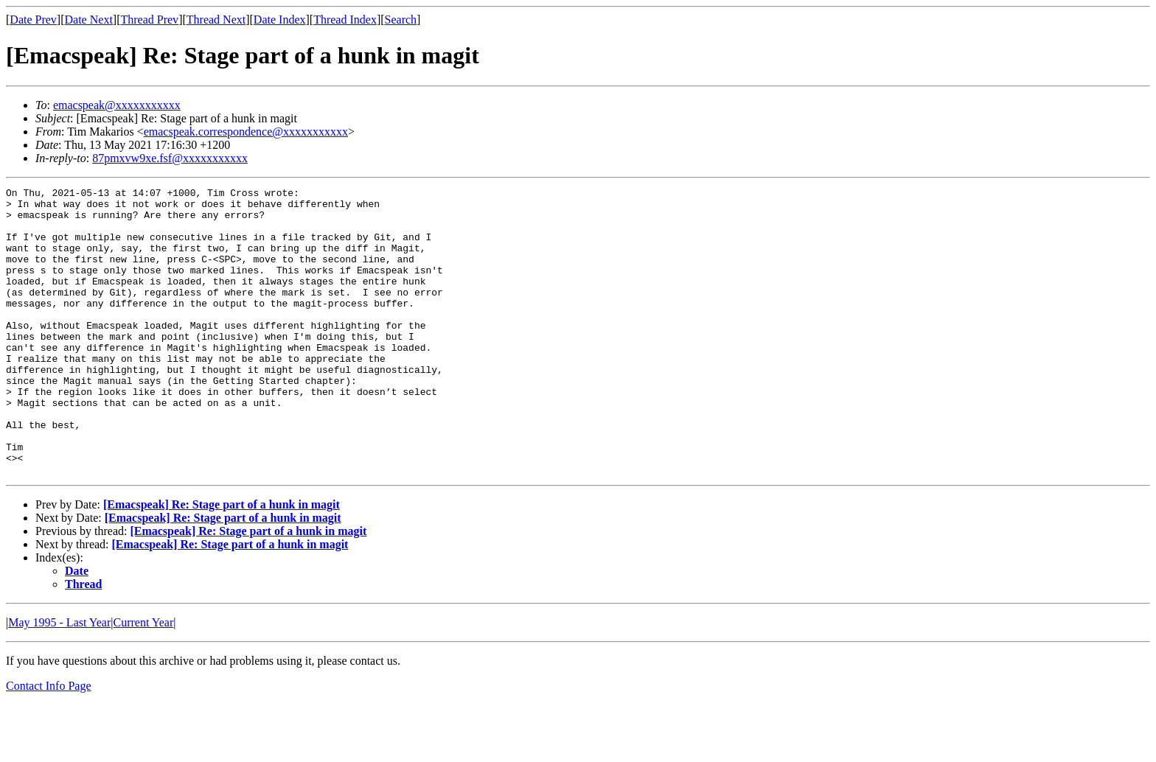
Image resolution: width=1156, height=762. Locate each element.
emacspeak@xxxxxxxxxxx (117, 105)
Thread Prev (149, 19)
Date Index (280, 19)
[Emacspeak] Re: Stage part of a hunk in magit (221, 562)
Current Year (144, 680)
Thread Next (216, 19)
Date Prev (33, 19)
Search (401, 19)
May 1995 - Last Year (59, 680)
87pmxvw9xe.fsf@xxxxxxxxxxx (170, 158)
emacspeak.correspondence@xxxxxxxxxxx (246, 131)
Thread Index (345, 19)
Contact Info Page (48, 743)
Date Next (89, 19)
